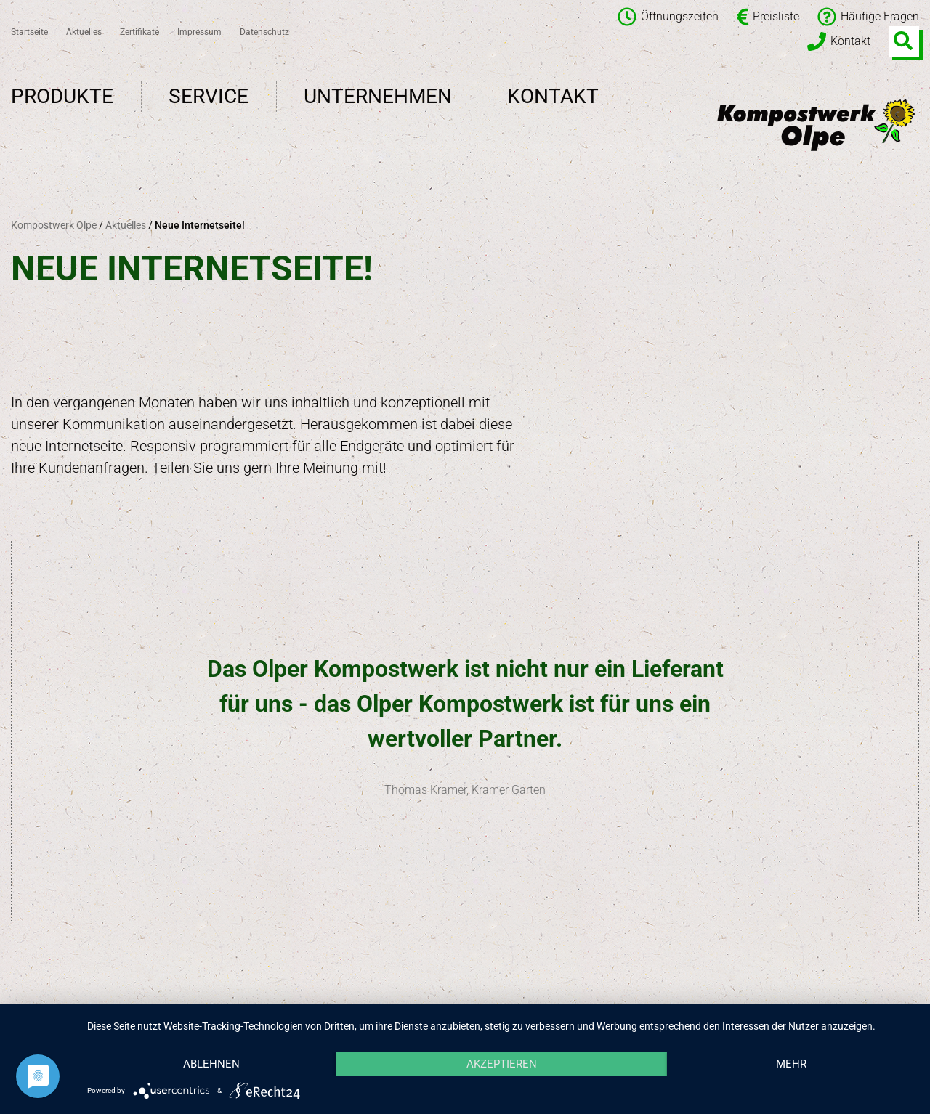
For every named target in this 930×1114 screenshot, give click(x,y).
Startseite (29, 32)
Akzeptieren (501, 1063)
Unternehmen (378, 96)
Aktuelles (84, 32)
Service (208, 96)
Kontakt (838, 41)
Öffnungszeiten (668, 16)
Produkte (62, 96)
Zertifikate (139, 32)
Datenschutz (264, 32)
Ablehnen (211, 1063)
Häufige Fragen (868, 16)
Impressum (199, 32)
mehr (791, 1063)
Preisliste (768, 16)
